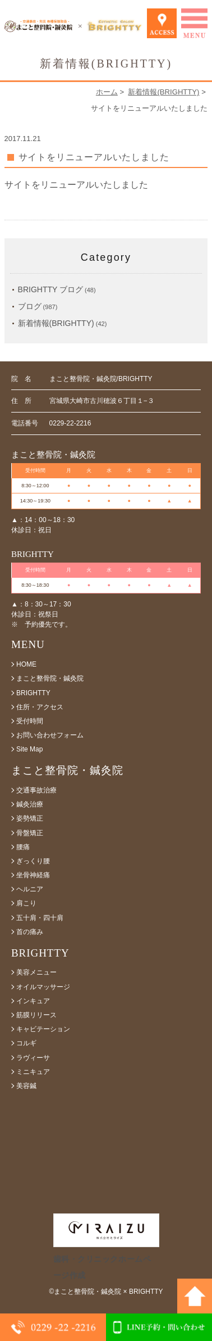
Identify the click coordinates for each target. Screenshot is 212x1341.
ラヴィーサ (33, 1058)
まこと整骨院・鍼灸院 (50, 678)
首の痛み (29, 932)
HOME (26, 664)
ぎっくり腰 (33, 861)
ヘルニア (29, 889)
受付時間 (29, 721)
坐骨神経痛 (33, 875)
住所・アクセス (39, 707)
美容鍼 (26, 1086)
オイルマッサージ (43, 987)
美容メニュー (36, 972)
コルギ (26, 1043)
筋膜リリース (36, 1015)
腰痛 (23, 847)
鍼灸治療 (29, 804)
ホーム (107, 92)
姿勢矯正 (29, 818)
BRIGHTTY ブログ (50, 289)
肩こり (26, 903)
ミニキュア (33, 1072)
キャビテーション (43, 1029)
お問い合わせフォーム (50, 735)
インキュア (33, 1001)
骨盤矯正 (29, 833)
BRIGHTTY (33, 693)
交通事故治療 (36, 790)
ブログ (30, 306)
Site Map (29, 749)
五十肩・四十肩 (39, 918)
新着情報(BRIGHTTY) (163, 92)
